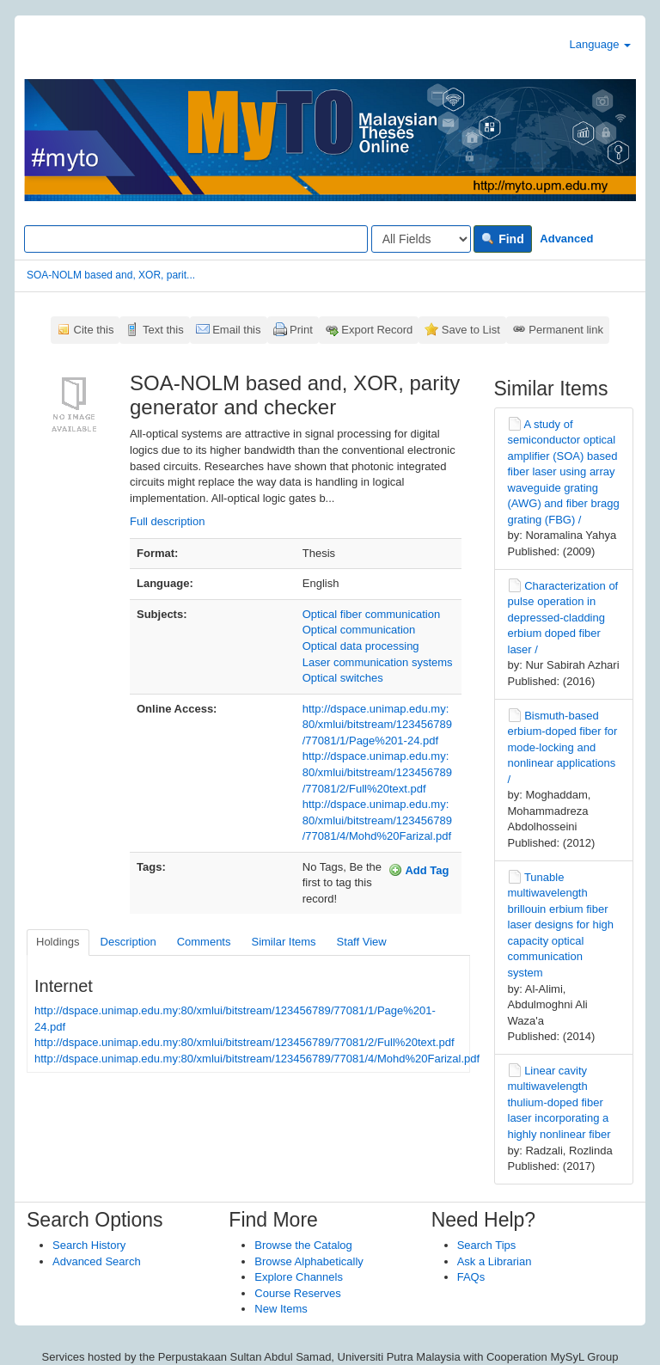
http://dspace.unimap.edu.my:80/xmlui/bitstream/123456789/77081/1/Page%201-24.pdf (377, 724)
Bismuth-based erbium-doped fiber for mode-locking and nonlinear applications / (563, 747)
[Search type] (421, 239)
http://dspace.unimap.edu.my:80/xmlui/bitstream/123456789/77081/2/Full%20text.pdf (377, 772)
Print (301, 329)
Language (600, 44)
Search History (88, 1245)
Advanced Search (96, 1261)
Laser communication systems (377, 662)
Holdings (58, 941)
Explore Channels (298, 1276)
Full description (167, 521)
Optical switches (342, 677)
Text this (163, 329)
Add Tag (418, 870)
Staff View (362, 941)
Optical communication (359, 629)
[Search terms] (196, 239)
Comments (204, 941)
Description (128, 941)
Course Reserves (297, 1293)
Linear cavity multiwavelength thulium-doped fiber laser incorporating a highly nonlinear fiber (559, 1102)
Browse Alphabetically (308, 1261)
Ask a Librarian (494, 1261)
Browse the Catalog (302, 1245)
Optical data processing (360, 646)
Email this (236, 329)
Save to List (471, 329)
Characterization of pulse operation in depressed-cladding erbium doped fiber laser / (563, 617)
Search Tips (486, 1245)
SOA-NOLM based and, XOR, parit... (111, 275)
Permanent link (566, 329)
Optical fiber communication (371, 614)
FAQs (471, 1276)
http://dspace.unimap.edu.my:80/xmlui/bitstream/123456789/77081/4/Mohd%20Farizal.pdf (377, 820)
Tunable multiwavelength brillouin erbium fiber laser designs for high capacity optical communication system (561, 925)
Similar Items (283, 941)
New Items (280, 1308)
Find (502, 239)
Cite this (94, 329)
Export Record (376, 329)
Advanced (566, 238)
